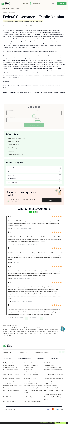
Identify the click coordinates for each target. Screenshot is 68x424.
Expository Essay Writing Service (33, 385)
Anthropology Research (14, 141)
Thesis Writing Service (50, 381)
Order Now (60, 422)
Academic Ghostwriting (10, 367)
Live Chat (25, 3)
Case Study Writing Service (11, 374)
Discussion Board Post (9, 401)
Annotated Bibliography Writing (53, 369)
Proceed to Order (34, 125)
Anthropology (12, 12)
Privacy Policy (54, 358)
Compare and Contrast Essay (52, 394)
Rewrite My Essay (49, 363)
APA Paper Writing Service (10, 372)
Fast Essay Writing (49, 365)
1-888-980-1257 (36, 3)
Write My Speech (8, 383)
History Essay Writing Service (11, 390)
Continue (51, 200)
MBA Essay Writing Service (31, 365)
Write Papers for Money (30, 383)
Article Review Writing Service (32, 372)
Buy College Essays (8, 397)
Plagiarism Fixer (48, 383)
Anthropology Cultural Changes (16, 138)
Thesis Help (27, 381)
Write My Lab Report (29, 363)
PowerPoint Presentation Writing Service (33, 391)
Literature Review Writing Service (53, 374)
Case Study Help (28, 367)
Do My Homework (8, 363)
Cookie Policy (40, 358)
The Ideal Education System (15, 154)
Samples (13, 8)
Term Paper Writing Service (10, 381)
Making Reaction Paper (50, 385)
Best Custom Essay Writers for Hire (33, 401)
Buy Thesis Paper (28, 397)
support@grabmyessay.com (41, 352)
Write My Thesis (28, 369)
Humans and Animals (13, 144)
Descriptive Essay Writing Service (53, 390)
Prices (8, 8)
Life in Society (12, 151)
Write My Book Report (30, 378)
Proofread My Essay (8, 365)
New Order (61, 3)
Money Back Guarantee (24, 358)
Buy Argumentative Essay (10, 369)
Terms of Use (7, 358)
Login (53, 3)
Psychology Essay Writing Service (12, 385)
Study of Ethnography (14, 148)
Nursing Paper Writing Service (11, 378)
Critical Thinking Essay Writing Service (52, 398)
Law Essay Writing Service (31, 374)
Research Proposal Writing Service (53, 378)
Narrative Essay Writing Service (52, 388)
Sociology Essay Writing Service (32, 388)
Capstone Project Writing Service (53, 372)
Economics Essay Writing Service (53, 367)
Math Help (6, 388)
